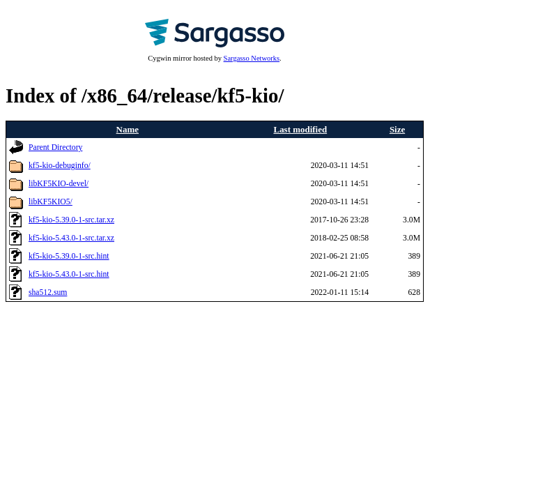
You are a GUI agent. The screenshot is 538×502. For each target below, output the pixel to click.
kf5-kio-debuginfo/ (60, 165)
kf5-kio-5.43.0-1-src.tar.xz (71, 238)
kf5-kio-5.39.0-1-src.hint (69, 256)
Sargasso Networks (251, 58)
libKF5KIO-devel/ (59, 183)
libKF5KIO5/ (50, 201)
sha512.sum (48, 292)
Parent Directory (55, 147)
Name (127, 129)
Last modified (301, 129)
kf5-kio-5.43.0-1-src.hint (69, 274)
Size (397, 129)
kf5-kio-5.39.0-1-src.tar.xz (71, 220)
